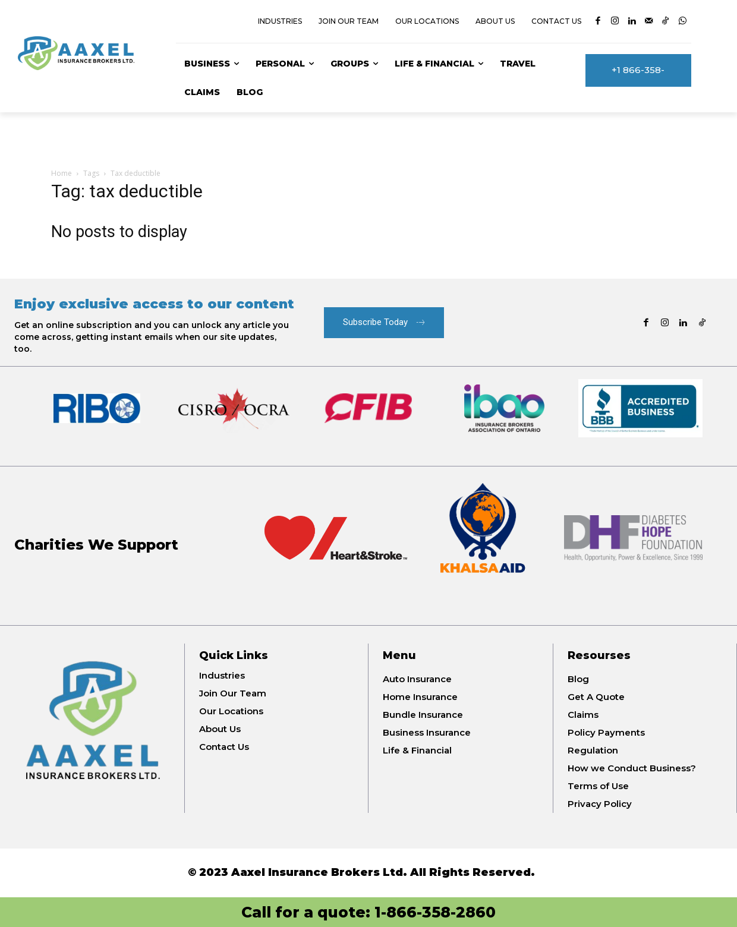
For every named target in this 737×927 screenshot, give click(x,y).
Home (61, 173)
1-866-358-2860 (435, 912)
